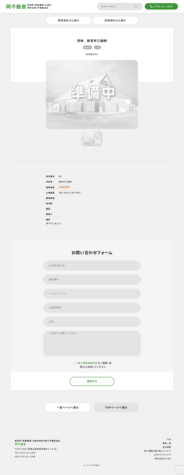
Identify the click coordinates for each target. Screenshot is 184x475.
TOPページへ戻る (116, 407)
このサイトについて (162, 454)
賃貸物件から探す (68, 20)
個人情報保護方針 (88, 363)
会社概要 (167, 447)
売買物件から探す (115, 20)
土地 (97, 47)
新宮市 (87, 47)
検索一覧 (167, 443)
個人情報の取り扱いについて (157, 450)
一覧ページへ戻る (68, 407)
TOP (168, 439)
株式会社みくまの (163, 458)
